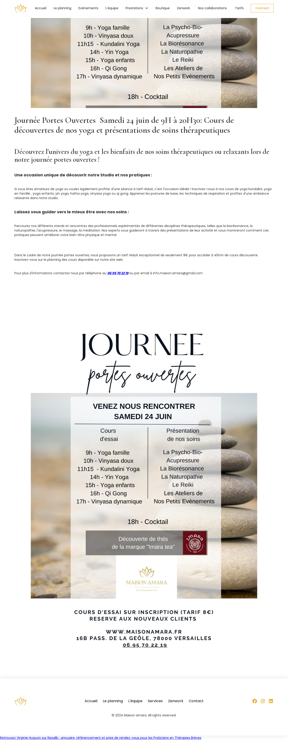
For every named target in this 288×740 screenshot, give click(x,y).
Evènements (88, 8)
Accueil (40, 8)
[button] (137, 8)
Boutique (163, 8)
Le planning (62, 8)
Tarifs (239, 8)
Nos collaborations (212, 8)
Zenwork (183, 8)
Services (155, 701)
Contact (262, 8)
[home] (20, 8)
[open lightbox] (144, 488)
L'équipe (112, 8)
